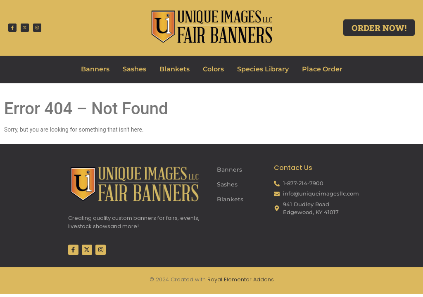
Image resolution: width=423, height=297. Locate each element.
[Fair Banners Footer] (134, 184)
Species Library (263, 69)
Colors (213, 69)
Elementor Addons (248, 279)
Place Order (322, 69)
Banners (95, 69)
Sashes (134, 69)
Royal (214, 279)
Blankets (174, 69)
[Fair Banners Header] (211, 26)
